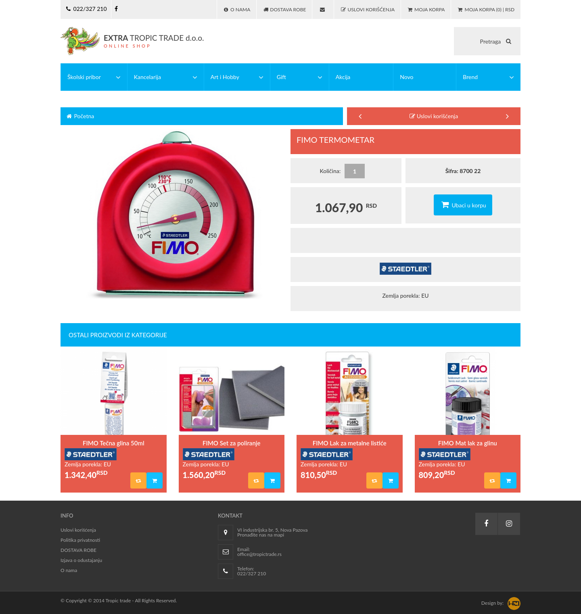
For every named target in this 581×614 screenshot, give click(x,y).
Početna (79, 116)
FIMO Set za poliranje (231, 443)
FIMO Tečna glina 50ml (113, 443)
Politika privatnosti (80, 540)
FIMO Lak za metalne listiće (350, 443)
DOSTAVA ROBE (78, 550)
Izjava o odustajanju (81, 560)
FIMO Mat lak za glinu (467, 443)
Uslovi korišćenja (434, 116)
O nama (69, 570)
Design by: (492, 603)
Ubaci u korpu (463, 204)
